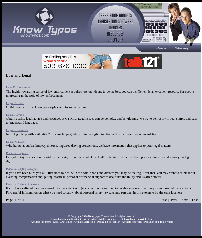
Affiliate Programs (41, 221)
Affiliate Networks (132, 221)
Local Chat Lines (62, 221)
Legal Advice (15, 103)
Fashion (116, 221)
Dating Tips (103, 221)
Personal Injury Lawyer (22, 169)
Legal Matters (15, 141)
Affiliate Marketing (84, 221)
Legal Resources (17, 130)
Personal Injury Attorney (22, 184)
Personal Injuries (17, 153)
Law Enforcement (18, 87)
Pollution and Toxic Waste (158, 221)
